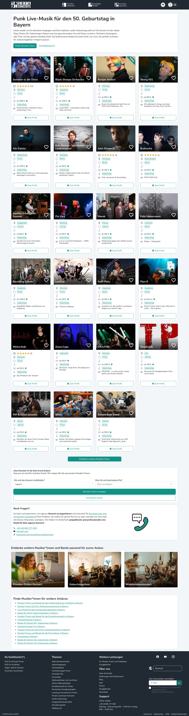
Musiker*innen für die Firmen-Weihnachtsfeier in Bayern (43, 629)
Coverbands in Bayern (27, 636)
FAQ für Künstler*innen (14, 661)
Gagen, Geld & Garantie (14, 667)
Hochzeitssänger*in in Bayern (31, 626)
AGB (167, 714)
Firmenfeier (56, 677)
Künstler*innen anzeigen (94, 491)
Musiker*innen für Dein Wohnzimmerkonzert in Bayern (42, 606)
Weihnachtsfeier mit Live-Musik (64, 680)
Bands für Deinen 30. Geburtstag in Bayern (37, 639)
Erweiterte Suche (94, 497)
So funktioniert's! (47, 45)
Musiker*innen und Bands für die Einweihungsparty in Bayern (45, 616)
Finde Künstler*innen (25, 45)
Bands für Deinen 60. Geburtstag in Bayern (37, 623)
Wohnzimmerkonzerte (60, 661)
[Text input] (163, 682)
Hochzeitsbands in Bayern (29, 619)
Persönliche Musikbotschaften (64, 689)
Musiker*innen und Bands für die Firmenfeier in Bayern (42, 633)
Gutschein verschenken (14, 671)
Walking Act (57, 708)
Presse (102, 686)
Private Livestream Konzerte (63, 696)
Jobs (101, 683)
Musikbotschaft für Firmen (62, 686)
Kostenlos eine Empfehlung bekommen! (35, 534)
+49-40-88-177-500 (26, 528)
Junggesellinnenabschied (62, 702)
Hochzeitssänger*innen (61, 671)
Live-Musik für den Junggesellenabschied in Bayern (41, 609)
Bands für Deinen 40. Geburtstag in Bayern (37, 643)
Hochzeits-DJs (57, 674)
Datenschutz (158, 714)
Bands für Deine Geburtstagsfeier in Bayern (37, 613)
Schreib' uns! (22, 531)
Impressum (148, 714)
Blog (101, 679)
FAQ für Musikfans (12, 664)
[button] (172, 5)
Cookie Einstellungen (179, 714)
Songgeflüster (105, 664)
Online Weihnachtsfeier (61, 683)
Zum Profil (32, 117)
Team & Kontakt (105, 673)
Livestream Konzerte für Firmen (64, 692)
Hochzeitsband (58, 667)
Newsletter (103, 692)
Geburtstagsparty (59, 664)
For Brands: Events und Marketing (112, 661)
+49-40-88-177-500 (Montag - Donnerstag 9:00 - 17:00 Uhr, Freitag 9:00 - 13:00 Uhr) (118, 707)
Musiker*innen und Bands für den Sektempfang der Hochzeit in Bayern (50, 603)
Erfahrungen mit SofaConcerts (111, 676)
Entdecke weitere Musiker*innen (94, 459)
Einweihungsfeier (59, 705)
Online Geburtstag (59, 699)
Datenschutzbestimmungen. (163, 692)
